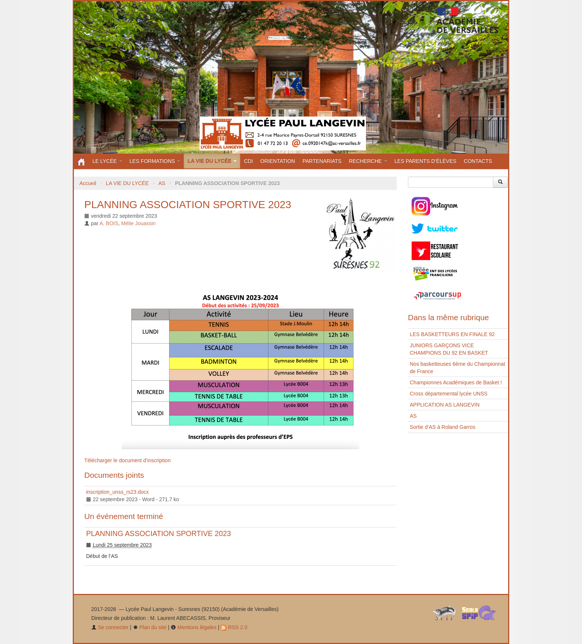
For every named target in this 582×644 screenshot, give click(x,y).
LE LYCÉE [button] (107, 161)
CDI (248, 161)
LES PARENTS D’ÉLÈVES (426, 161)
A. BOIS (108, 223)
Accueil (87, 183)
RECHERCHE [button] (368, 161)
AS (162, 183)
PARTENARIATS (322, 161)
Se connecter (109, 627)
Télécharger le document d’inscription (127, 460)
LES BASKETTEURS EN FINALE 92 (452, 334)
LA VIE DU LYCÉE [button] (211, 161)
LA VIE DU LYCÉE (127, 183)
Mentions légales (193, 627)
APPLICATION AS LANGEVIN (445, 405)
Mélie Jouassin (138, 223)
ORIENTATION (277, 161)
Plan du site (150, 627)
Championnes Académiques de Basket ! (456, 382)
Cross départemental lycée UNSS (448, 394)
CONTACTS (478, 161)
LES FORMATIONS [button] (155, 161)
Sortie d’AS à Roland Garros (442, 427)
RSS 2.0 (233, 627)
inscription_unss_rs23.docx (117, 492)
